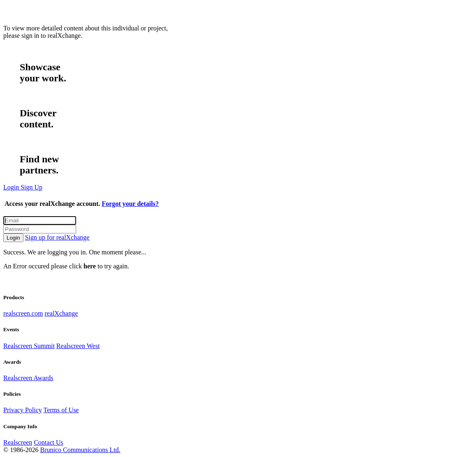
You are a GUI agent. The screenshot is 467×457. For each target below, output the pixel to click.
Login (13, 238)
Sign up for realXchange (57, 237)
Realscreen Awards (28, 377)
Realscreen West (78, 345)
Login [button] (12, 187)
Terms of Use (61, 409)
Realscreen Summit (29, 345)
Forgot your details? (130, 203)
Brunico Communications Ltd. (80, 449)
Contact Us (48, 442)
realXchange (61, 313)
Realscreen (17, 442)
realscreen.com (23, 313)
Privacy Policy (22, 409)
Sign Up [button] (31, 187)
